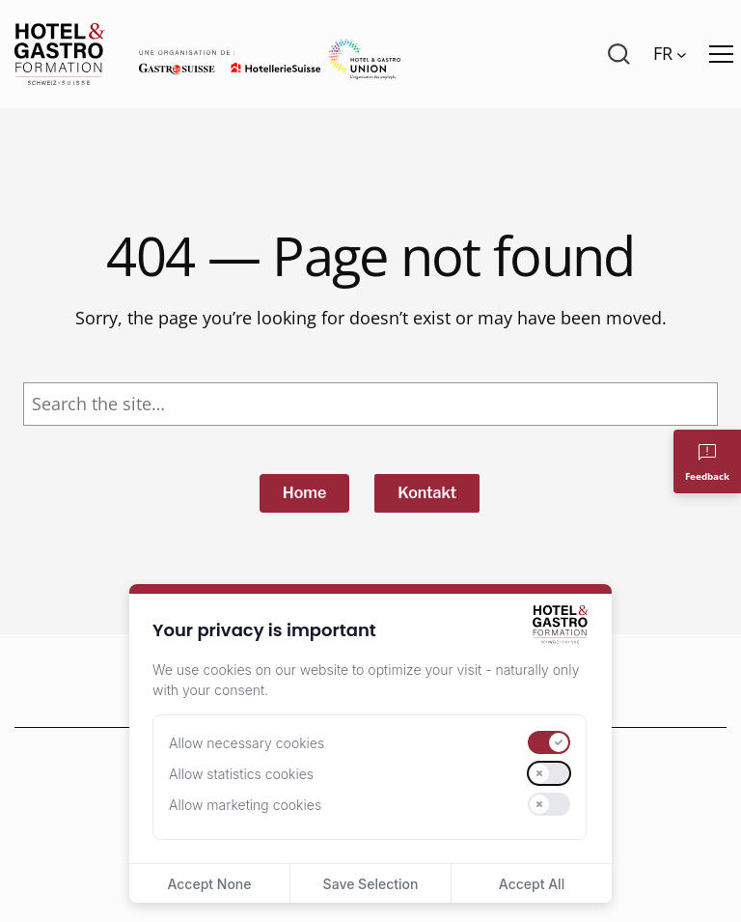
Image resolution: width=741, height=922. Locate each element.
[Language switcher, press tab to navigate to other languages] (670, 54)
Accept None (209, 884)
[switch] (549, 742)
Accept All (531, 884)
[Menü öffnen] (721, 54)
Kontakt (427, 493)
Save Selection (371, 884)
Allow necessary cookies (246, 743)
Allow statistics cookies (241, 774)
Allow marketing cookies (245, 804)
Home (305, 493)
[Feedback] (707, 461)
